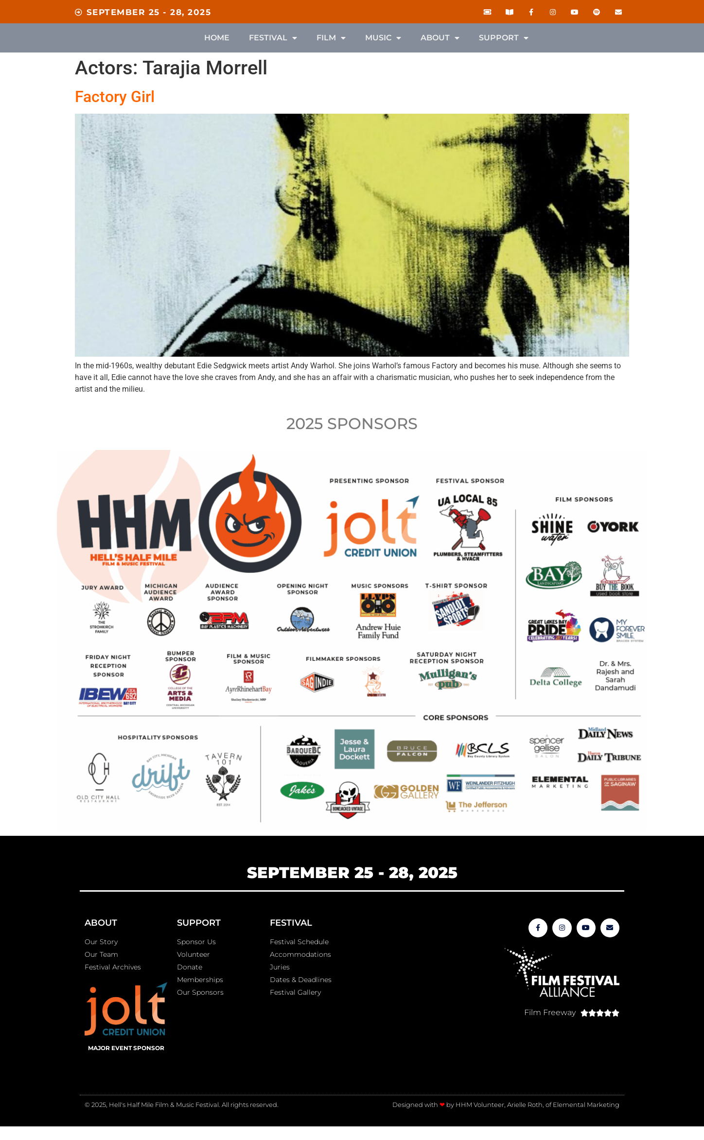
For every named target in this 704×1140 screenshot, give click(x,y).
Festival (273, 38)
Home (216, 37)
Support (503, 38)
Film (331, 38)
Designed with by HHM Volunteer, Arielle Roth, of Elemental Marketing (505, 1104)
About (440, 38)
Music (383, 38)
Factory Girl (115, 96)
